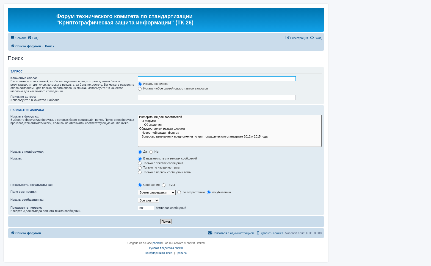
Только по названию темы (158, 167)
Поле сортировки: (23, 191)
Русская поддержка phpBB (166, 248)
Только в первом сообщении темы (164, 172)
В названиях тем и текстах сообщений (167, 158)
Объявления (230, 125)
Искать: (16, 158)
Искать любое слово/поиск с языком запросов (173, 88)
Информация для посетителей (230, 117)
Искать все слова (153, 83)
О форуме (230, 121)
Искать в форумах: (24, 116)
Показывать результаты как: (31, 184)
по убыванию (219, 192)
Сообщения (149, 184)
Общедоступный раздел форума (230, 129)
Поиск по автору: (23, 96)
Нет (154, 151)
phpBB (157, 243)
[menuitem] (32, 38)
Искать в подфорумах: (27, 151)
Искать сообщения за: (27, 199)
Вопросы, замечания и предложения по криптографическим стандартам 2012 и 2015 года (230, 137)
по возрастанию (191, 192)
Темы (168, 184)
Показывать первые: (26, 207)
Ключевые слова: (23, 78)
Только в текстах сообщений (160, 163)
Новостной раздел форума (230, 133)
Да (142, 151)
